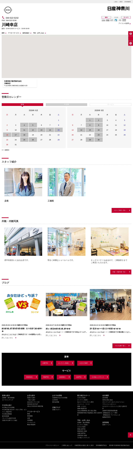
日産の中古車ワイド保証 (9, 420)
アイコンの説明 (124, 23)
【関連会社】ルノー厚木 (109, 413)
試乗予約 (45, 363)
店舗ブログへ (56, 409)
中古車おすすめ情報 (8, 407)
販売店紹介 (26, 33)
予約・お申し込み (38, 33)
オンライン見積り (63, 363)
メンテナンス (31, 422)
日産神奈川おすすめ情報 (59, 398)
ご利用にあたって (66, 445)
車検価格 (30, 416)
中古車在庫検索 (7, 414)
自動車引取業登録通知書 (109, 410)
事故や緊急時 (31, 424)
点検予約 (79, 377)
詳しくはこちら (7, 338)
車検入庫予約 (81, 429)
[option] (23, 185)
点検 (28, 418)
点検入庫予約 (81, 433)
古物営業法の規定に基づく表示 (84, 445)
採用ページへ (106, 424)
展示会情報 (55, 402)
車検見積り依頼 (82, 431)
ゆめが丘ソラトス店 (33, 402)
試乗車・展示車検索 (8, 398)
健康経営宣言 (106, 417)
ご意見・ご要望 (118, 1)
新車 (3, 33)
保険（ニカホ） (82, 406)
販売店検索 (5, 416)
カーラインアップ (7, 400)
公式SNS (55, 400)
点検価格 (30, 420)
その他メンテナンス (98, 377)
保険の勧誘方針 (82, 408)
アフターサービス (13, 33)
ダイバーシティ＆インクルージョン (113, 402)
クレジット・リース (83, 404)
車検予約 (46, 377)
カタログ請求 (83, 363)
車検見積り (29, 377)
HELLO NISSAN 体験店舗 (35, 406)
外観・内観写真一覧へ (119, 272)
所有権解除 (127, 1)
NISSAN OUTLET (32, 404)
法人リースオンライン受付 (85, 402)
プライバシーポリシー (109, 404)
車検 (28, 414)
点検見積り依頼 (82, 435)
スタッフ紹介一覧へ (120, 210)
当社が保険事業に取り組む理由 (86, 410)
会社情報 (105, 398)
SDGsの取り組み (107, 400)
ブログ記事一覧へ (120, 346)
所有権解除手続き (101, 445)
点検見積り (62, 377)
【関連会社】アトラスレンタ (111, 415)
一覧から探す (31, 400)
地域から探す (31, 398)
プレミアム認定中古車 (9, 418)
